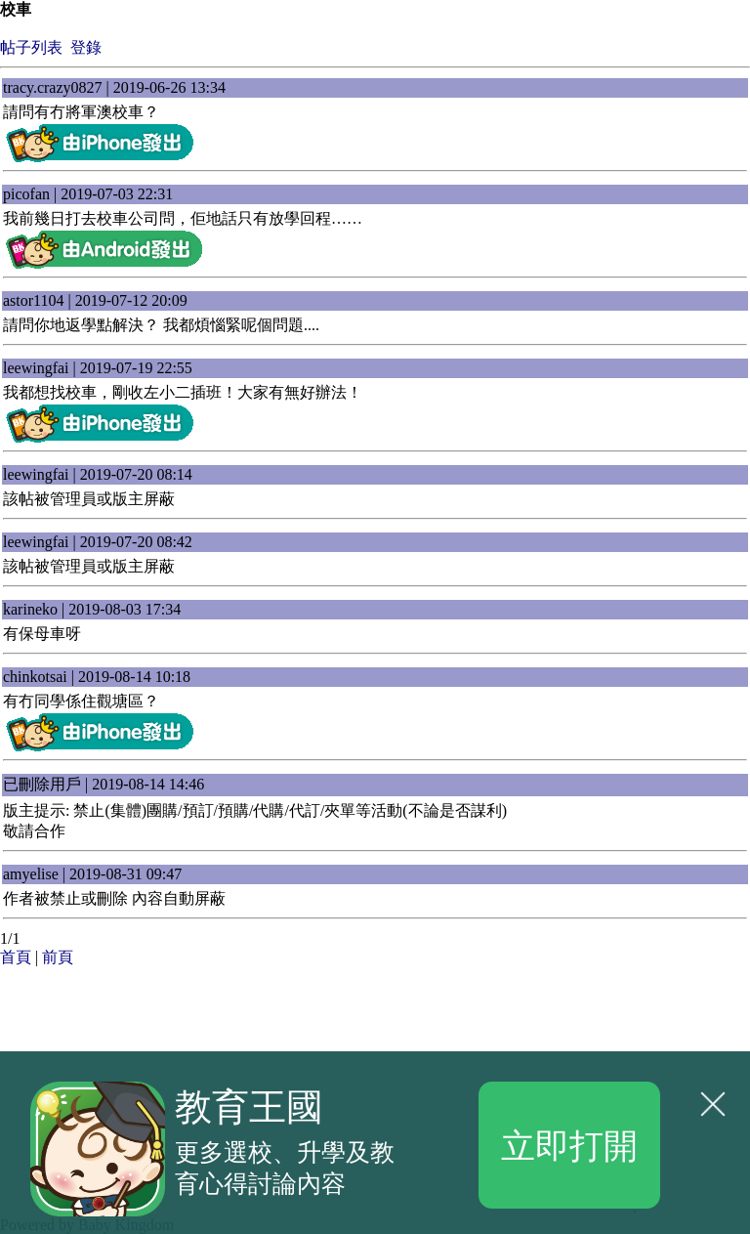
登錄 (86, 47)
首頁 (15, 957)
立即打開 (569, 1144)
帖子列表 (31, 47)
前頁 (57, 957)
